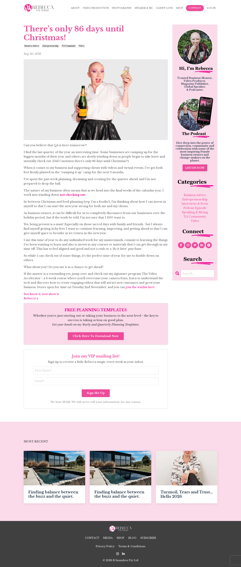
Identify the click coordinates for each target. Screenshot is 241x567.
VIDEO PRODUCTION (96, 8)
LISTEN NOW (195, 167)
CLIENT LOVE (164, 8)
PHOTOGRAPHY (122, 8)
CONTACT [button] (195, 8)
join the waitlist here (140, 287)
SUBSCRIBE (148, 537)
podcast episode (194, 208)
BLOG (132, 537)
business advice (32, 46)
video (81, 46)
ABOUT (75, 8)
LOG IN (211, 8)
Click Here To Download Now (96, 336)
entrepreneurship (50, 46)
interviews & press (194, 204)
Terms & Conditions (131, 546)
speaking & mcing (195, 212)
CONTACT (92, 537)
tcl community (68, 46)
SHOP (179, 8)
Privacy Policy (105, 546)
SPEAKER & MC (144, 8)
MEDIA (108, 537)
